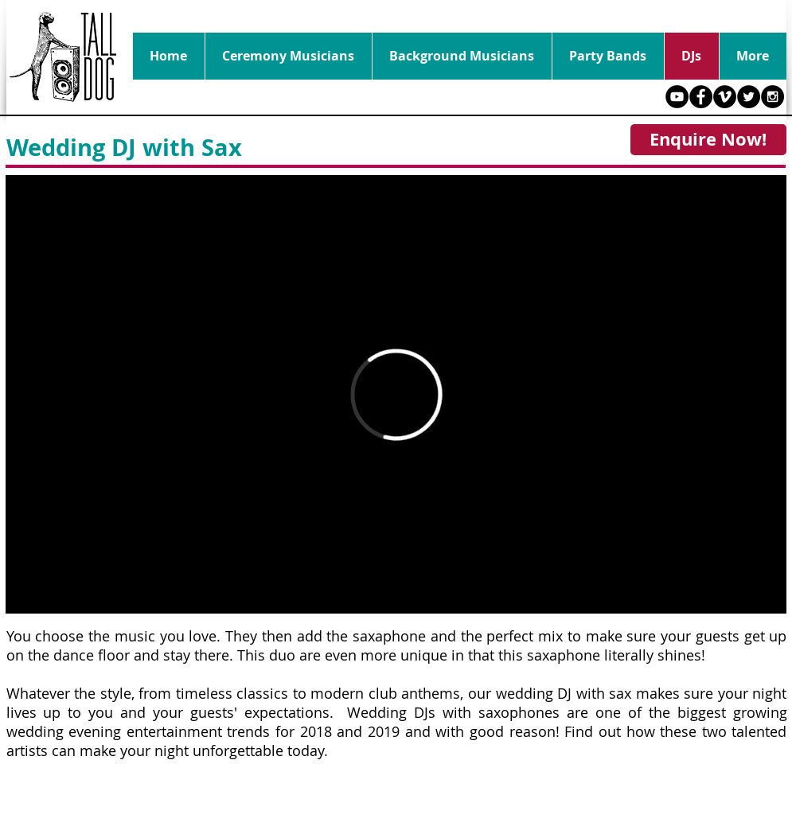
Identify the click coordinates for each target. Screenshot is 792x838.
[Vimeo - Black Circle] (724, 96)
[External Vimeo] (396, 394)
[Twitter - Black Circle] (748, 96)
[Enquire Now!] (708, 139)
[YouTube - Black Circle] (677, 96)
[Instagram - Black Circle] (772, 96)
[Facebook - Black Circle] (700, 96)
